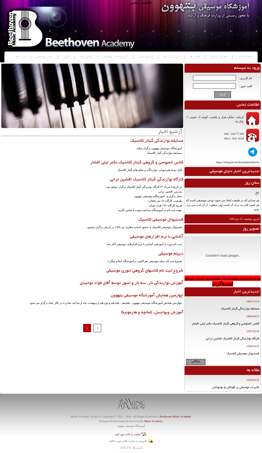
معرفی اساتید (218, 56)
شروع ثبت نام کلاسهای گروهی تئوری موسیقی (144, 271)
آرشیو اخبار (145, 56)
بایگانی (195, 361)
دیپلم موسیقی (170, 253)
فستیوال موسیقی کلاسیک (160, 219)
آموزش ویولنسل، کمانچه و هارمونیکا (152, 312)
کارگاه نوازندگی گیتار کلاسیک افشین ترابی (146, 179)
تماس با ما (86, 56)
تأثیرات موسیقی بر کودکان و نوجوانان (235, 387)
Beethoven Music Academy (175, 416)
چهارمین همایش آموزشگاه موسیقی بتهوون (147, 295)
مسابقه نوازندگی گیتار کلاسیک (156, 141)
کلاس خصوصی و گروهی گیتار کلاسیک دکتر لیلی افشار (136, 162)
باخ (257, 193)
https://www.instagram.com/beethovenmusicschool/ (222, 279)
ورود (223, 94)
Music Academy (153, 421)
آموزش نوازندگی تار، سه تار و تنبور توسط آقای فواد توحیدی (131, 283)
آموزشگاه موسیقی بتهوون (131, 425)
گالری (66, 56)
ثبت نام (21, 56)
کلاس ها (195, 56)
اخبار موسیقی (44, 56)
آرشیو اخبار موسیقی (115, 56)
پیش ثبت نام (171, 56)
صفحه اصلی (244, 56)
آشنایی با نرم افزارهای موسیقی (156, 236)
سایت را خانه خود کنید (128, 434)
